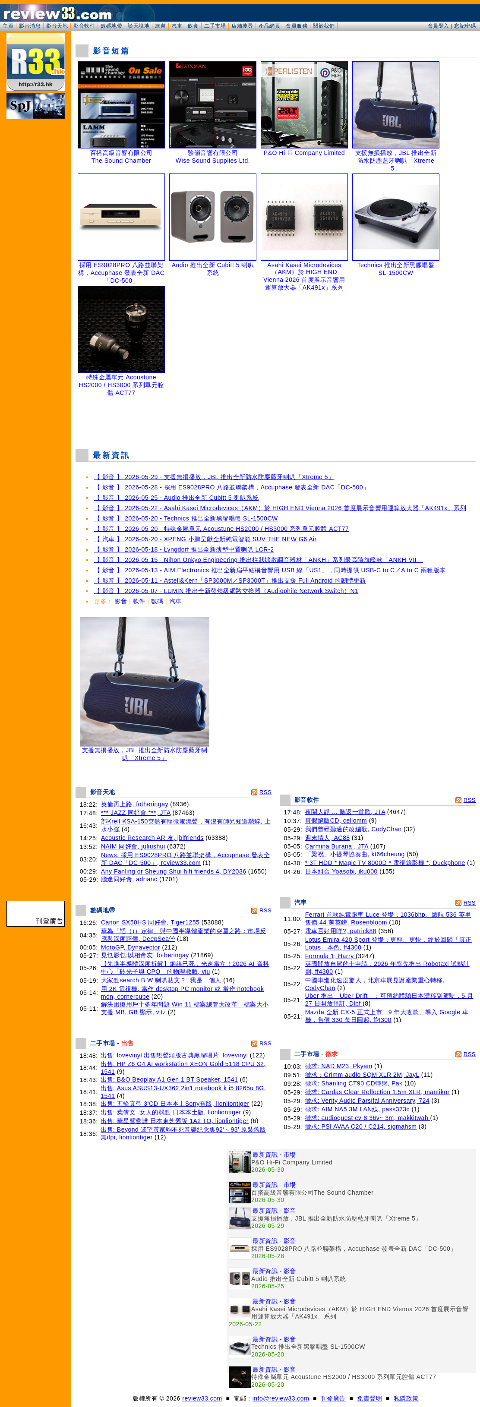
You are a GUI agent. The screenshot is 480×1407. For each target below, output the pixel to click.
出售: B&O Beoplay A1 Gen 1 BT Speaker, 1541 (169, 1079)
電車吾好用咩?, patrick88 (340, 930)
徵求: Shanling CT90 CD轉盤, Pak (354, 1083)
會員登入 (438, 26)
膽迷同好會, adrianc (129, 879)
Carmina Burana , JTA (337, 846)
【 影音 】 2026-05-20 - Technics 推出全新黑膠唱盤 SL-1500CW (186, 518)
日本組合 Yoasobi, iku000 (341, 871)
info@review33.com (281, 1398)
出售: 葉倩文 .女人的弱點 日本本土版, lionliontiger (171, 1112)
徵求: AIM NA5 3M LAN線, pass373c (357, 1109)
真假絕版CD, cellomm (336, 820)
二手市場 (215, 26)
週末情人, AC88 (327, 837)
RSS (265, 792)
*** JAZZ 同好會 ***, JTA (136, 812)
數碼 (157, 601)
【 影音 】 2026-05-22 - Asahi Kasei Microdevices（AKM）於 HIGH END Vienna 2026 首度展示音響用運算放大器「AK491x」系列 (280, 508)
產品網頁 (269, 26)
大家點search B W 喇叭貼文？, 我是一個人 (161, 980)
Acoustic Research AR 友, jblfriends (152, 837)
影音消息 (30, 26)
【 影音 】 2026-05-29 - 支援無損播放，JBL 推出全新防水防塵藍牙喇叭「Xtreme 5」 (214, 476)
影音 (121, 601)
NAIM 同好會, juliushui (133, 846)
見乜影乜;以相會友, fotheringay (145, 955)
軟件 (139, 601)
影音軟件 (84, 26)
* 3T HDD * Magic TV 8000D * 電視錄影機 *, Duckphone (385, 862)
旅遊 (160, 26)
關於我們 (324, 26)
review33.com (202, 1398)
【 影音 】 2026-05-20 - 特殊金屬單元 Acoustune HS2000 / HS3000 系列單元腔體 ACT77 (221, 528)
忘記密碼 (465, 26)
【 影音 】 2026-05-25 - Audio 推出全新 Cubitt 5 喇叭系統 (176, 497)
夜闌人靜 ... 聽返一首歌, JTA (345, 811)
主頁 (8, 26)
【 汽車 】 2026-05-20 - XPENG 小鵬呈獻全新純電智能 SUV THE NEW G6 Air (205, 539)
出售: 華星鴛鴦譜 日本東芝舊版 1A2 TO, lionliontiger (175, 1120)
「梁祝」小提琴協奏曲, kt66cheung (355, 854)
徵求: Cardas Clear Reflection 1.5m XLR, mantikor (377, 1091)
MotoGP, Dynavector (130, 947)
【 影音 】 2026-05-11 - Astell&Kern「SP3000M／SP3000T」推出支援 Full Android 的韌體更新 (230, 580)
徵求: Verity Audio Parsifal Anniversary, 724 (367, 1100)
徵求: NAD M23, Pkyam (339, 1066)
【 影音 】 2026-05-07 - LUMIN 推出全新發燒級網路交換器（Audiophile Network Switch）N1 (226, 590)
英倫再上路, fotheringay (134, 804)
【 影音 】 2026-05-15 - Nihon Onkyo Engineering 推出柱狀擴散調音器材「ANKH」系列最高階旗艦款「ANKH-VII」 (258, 559)
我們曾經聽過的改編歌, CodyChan (353, 829)
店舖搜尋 (242, 26)
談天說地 (138, 26)
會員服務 (296, 26)
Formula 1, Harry (330, 956)
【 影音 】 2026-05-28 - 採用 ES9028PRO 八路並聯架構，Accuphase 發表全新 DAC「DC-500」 (231, 487)
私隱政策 (406, 1398)
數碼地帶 (111, 26)
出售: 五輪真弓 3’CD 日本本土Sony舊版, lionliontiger (175, 1103)
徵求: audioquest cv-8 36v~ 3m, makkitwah (367, 1117)
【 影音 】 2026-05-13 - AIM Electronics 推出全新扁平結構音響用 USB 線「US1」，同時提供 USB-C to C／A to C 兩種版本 (270, 570)
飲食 (193, 26)
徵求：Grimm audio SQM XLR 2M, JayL (362, 1074)
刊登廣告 (333, 1398)
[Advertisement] (276, 420)
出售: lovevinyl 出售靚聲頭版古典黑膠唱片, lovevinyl (174, 1055)
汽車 (176, 26)
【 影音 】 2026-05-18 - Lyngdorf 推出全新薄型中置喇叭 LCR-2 (184, 549)
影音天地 (57, 26)
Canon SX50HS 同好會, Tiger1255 (150, 922)
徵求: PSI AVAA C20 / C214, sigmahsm (361, 1126)
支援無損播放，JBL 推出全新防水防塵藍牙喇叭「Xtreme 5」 (144, 751)
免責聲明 (369, 1398)
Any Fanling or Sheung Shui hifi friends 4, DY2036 (173, 871)
